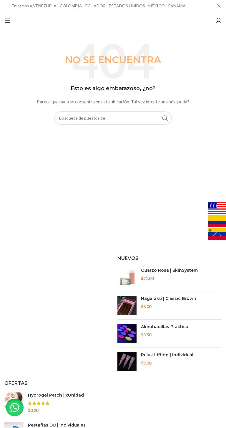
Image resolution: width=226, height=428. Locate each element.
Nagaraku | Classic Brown (168, 298)
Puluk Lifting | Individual (167, 354)
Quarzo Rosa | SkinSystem (169, 270)
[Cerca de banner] (218, 6)
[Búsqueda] (113, 118)
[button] (15, 407)
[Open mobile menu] (7, 20)
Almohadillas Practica (164, 326)
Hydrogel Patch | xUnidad (56, 395)
